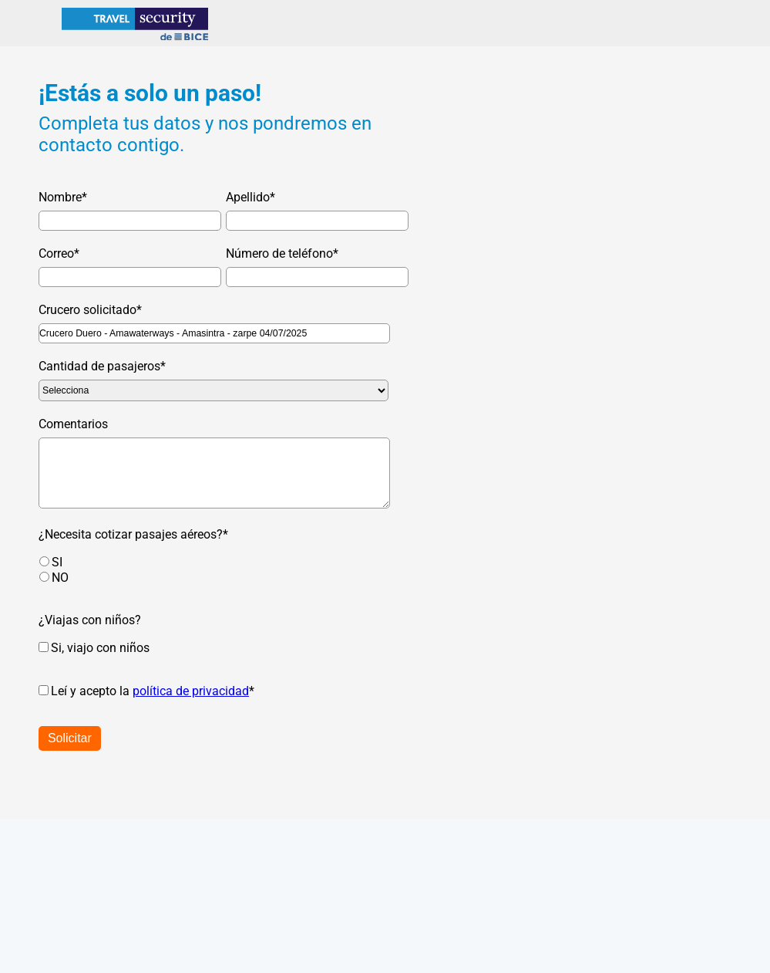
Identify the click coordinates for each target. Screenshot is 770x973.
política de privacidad (191, 691)
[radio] (221, 561)
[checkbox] (206, 569)
